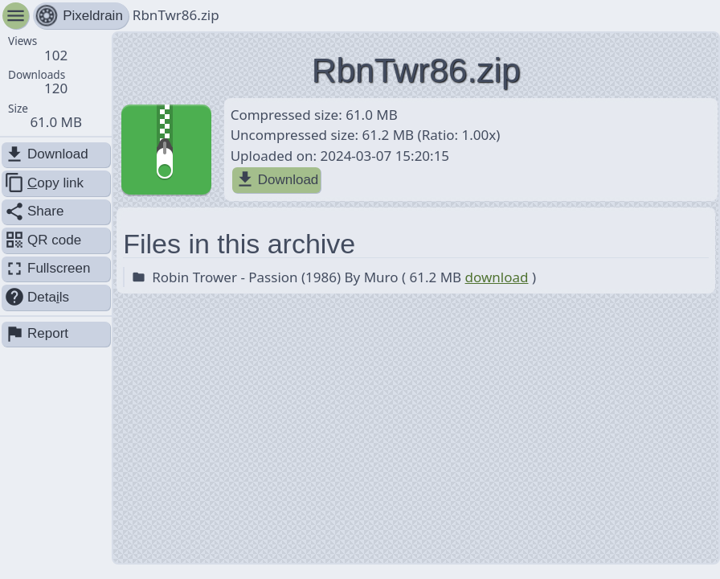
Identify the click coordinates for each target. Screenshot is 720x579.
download (497, 277)
